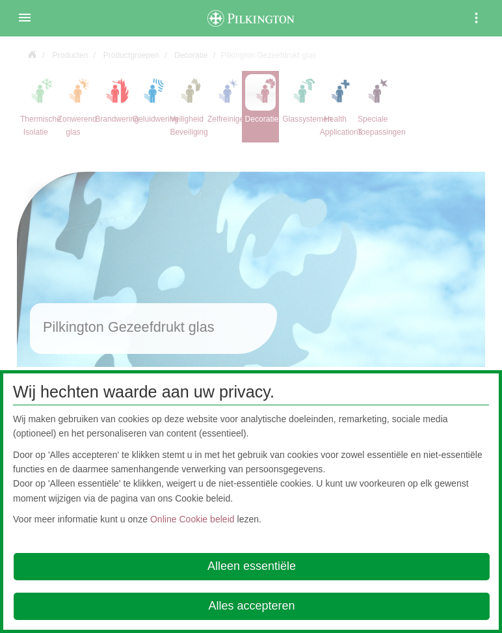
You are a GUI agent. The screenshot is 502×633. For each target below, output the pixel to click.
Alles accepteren (251, 605)
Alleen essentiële (251, 565)
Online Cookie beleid (192, 519)
